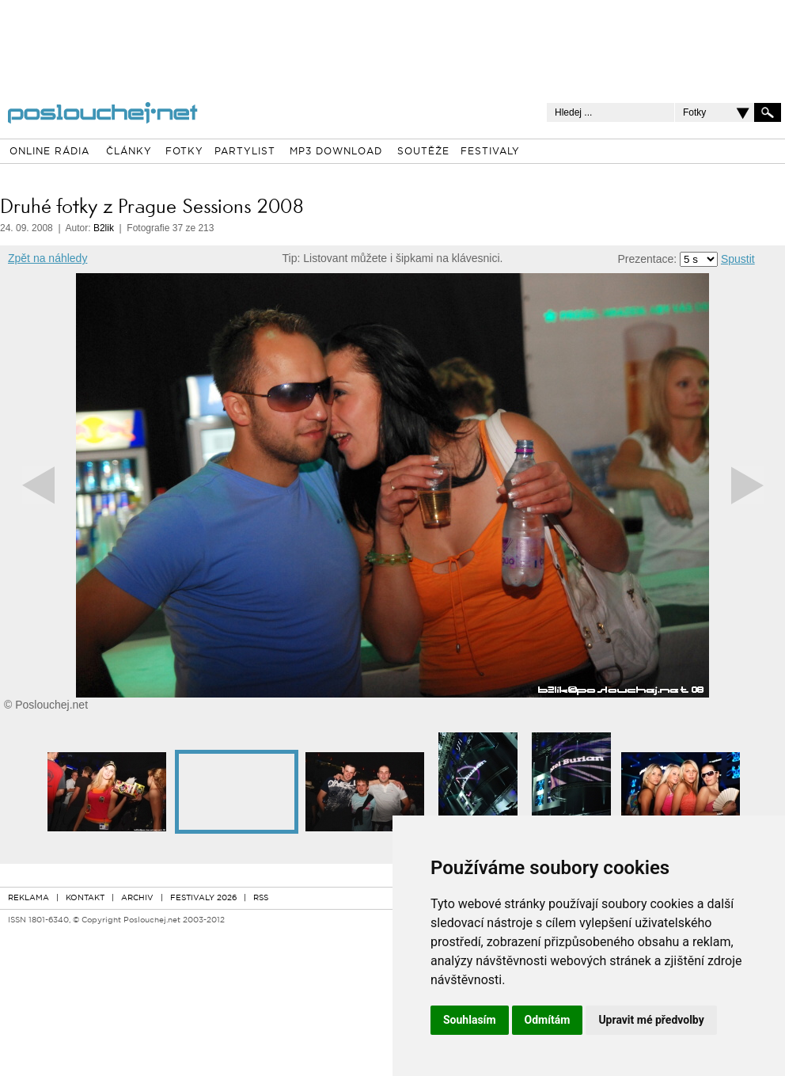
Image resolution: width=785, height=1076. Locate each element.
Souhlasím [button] (469, 1019)
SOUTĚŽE (423, 152)
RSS (260, 898)
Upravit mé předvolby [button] (650, 1019)
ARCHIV (137, 898)
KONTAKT (85, 898)
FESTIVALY (490, 152)
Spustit (738, 259)
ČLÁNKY (129, 152)
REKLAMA (28, 898)
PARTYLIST (244, 152)
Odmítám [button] (548, 1019)
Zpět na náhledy (47, 258)
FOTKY (184, 152)
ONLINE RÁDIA (49, 152)
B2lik (103, 228)
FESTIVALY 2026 (203, 898)
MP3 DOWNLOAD (336, 152)
